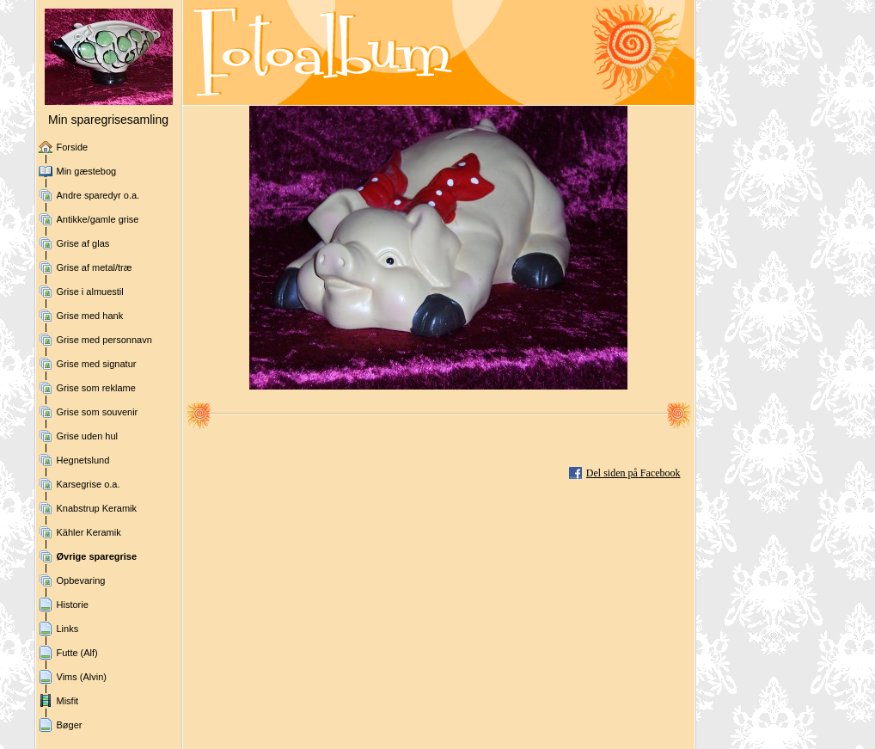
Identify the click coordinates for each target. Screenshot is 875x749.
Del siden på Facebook (633, 473)
